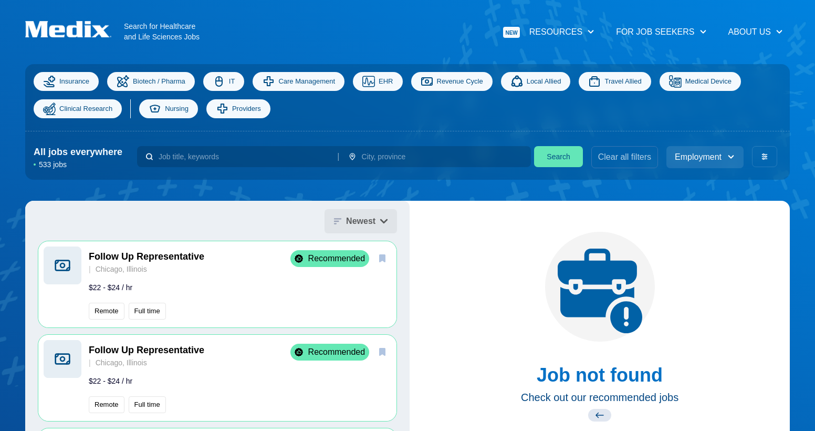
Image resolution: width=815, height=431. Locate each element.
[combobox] (244, 156)
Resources (549, 32)
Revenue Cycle (452, 81)
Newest (360, 221)
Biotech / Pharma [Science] (151, 81)
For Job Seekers (661, 31)
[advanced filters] (764, 156)
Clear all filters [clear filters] (624, 156)
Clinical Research (77, 108)
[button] (217, 284)
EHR (377, 81)
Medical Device (700, 81)
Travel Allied (614, 81)
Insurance (66, 81)
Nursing (169, 108)
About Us (756, 31)
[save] (382, 258)
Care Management (298, 81)
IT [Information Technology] (224, 81)
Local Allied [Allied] (535, 81)
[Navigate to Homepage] (74, 29)
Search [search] (558, 156)
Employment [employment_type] (705, 156)
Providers (238, 108)
